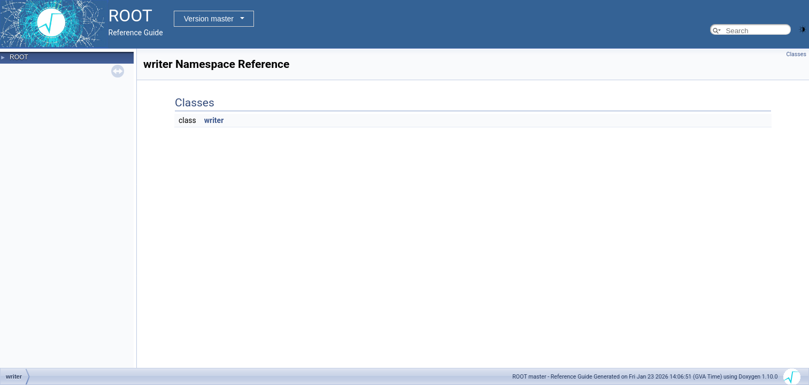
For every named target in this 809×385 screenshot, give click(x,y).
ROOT (19, 57)
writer (214, 120)
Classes (796, 54)
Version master (209, 18)
